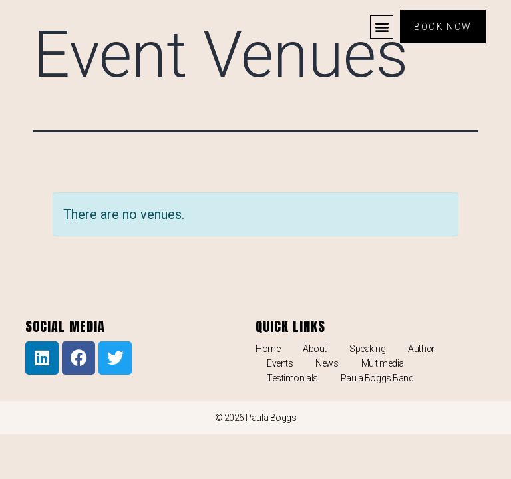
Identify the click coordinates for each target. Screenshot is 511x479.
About (315, 348)
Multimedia (383, 363)
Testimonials (292, 378)
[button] (381, 27)
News (326, 363)
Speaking (367, 348)
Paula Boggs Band (377, 378)
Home (268, 348)
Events (280, 363)
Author (421, 348)
